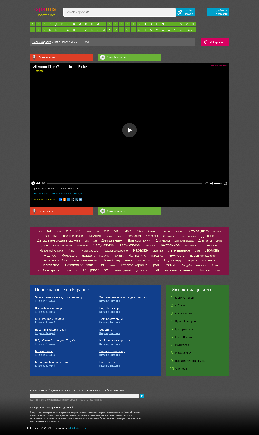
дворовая (134, 236)
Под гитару (173, 260)
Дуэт (44, 245)
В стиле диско (198, 231)
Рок (102, 265)
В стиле (179, 231)
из (202, 246)
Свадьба (186, 265)
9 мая (151, 231)
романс (113, 265)
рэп (156, 265)
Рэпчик (170, 265)
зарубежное (130, 245)
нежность (177, 255)
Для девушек (111, 240)
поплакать (208, 260)
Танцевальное (95, 270)
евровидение (82, 246)
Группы (119, 236)
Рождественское (79, 265)
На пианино (137, 255)
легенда (158, 250)
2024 (127, 231)
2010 (40, 231)
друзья (219, 241)
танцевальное (63, 193)
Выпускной (94, 236)
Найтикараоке (189, 12)
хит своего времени (178, 270)
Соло (214, 265)
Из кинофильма (51, 250)
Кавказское (90, 250)
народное (157, 255)
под (157, 261)
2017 (89, 231)
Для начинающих (184, 240)
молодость (88, 255)
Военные (51, 236)
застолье (150, 245)
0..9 (189, 29)
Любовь (212, 250)
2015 (68, 231)
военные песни (73, 235)
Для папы (205, 240)
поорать (192, 260)
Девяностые (169, 236)
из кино (212, 245)
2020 (106, 231)
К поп (72, 250)
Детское (207, 236)
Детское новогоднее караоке (58, 240)
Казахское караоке (115, 250)
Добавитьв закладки (222, 12)
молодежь (78, 193)
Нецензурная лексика (85, 260)
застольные (190, 245)
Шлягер (219, 270)
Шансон (203, 270)
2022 (117, 231)
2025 (139, 231)
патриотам (144, 260)
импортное (44, 193)
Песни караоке (41, 42)
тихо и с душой (122, 270)
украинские (142, 270)
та (76, 271)
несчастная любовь (55, 260)
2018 (97, 231)
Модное (50, 255)
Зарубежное (103, 245)
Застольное (170, 245)
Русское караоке (134, 265)
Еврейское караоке (62, 245)
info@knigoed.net (78, 428)
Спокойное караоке (47, 270)
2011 (50, 231)
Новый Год (111, 260)
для (95, 241)
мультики (104, 255)
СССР (67, 270)
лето (197, 250)
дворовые (152, 235)
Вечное (217, 231)
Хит (156, 270)
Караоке (140, 250)
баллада (168, 231)
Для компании (139, 240)
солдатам (201, 265)
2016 (79, 231)
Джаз (87, 241)
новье (128, 260)
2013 (59, 231)
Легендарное (179, 250)
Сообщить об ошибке (219, 66)
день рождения (188, 236)
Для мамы (163, 240)
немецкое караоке (203, 255)
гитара (108, 236)
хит (53, 193)
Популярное (50, 265)
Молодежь (69, 255)
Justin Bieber (61, 42)
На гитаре (119, 256)
